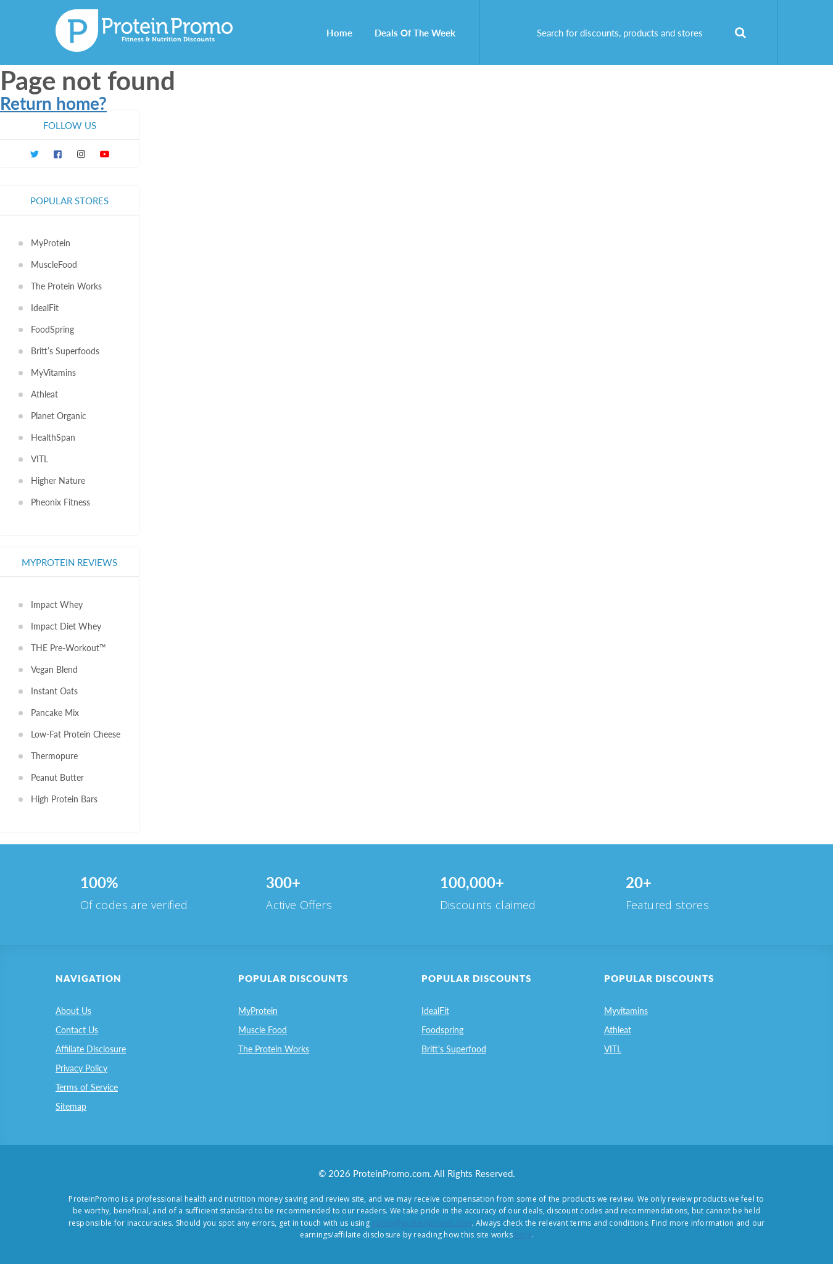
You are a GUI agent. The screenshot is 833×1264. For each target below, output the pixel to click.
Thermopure (54, 755)
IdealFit (45, 307)
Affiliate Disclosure (91, 1049)
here (523, 1234)
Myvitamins (626, 1010)
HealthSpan (53, 437)
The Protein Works (66, 286)
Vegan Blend (54, 669)
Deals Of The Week (415, 32)
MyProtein (50, 243)
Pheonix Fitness (60, 502)
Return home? (53, 103)
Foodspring (442, 1030)
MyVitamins (53, 372)
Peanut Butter (57, 777)
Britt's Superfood (453, 1049)
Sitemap (71, 1106)
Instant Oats (54, 691)
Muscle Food (262, 1030)
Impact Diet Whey (66, 626)
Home (339, 32)
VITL (39, 459)
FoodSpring (52, 329)
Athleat (44, 394)
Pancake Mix (55, 712)
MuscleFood (54, 264)
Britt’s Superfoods (65, 351)
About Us (73, 1010)
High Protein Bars (64, 799)
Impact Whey (57, 604)
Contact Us (77, 1030)
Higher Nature (58, 480)
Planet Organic (58, 415)
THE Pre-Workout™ (68, 647)
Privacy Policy (81, 1068)
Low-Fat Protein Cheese (75, 734)
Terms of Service (87, 1087)
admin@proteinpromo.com (421, 1223)
